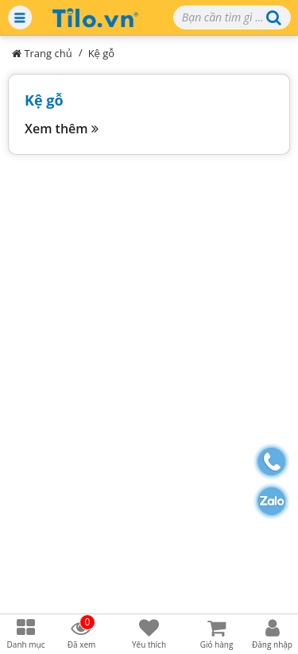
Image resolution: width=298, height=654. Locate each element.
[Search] (232, 17)
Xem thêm (62, 128)
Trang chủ (42, 53)
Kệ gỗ (101, 53)
